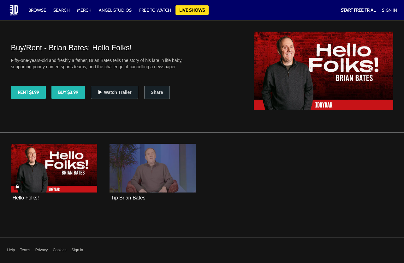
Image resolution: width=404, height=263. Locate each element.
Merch (84, 10)
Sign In (389, 10)
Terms (25, 250)
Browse (37, 10)
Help (11, 250)
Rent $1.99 (28, 92)
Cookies (59, 250)
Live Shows (192, 10)
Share (157, 92)
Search (62, 10)
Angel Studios (115, 10)
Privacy (41, 250)
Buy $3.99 (68, 92)
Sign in (77, 250)
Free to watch (155, 10)
